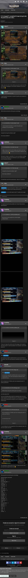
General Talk (10, 22)
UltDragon (16, 387)
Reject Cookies (13, 575)
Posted (8, 27)
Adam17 (3, 21)
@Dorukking (6, 355)
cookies (7, 570)
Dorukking (6, 199)
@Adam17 (3, 192)
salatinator (6, 142)
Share (6, 548)
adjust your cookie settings (6, 571)
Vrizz (5, 63)
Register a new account (14, 533)
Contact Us (19, 565)
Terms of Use (6, 572)
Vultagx (14, 369)
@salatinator (4, 187)
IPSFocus (13, 565)
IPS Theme (9, 565)
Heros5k (6, 364)
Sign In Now (14, 540)
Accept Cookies (4, 575)
